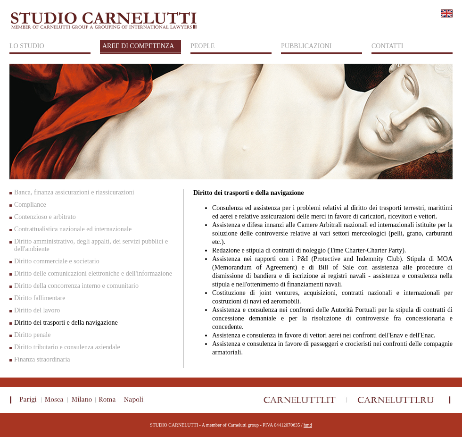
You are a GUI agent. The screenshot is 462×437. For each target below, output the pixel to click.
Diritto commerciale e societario (56, 261)
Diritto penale (32, 334)
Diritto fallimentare (39, 298)
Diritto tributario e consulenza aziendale (67, 347)
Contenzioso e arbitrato (45, 216)
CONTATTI (387, 46)
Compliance (30, 204)
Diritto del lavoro (37, 310)
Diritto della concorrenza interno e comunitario (76, 285)
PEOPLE (202, 46)
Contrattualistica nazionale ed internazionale (73, 229)
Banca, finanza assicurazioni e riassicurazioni (74, 192)
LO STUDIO (26, 46)
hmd (308, 425)
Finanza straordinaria (42, 359)
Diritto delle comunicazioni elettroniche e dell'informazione (93, 273)
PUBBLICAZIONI (306, 46)
